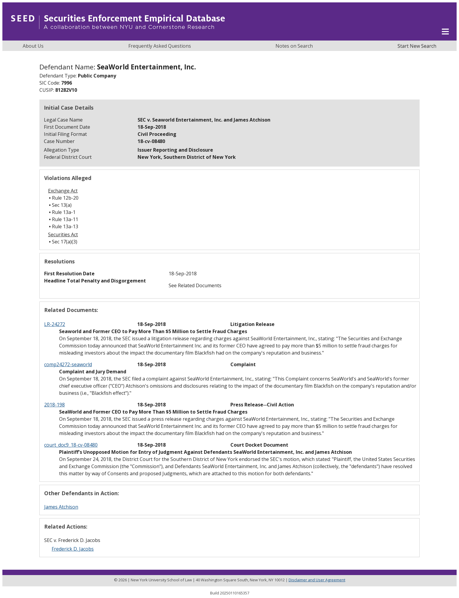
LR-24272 (54, 324)
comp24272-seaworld (68, 364)
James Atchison (61, 507)
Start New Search (417, 46)
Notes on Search (294, 46)
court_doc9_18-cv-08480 (71, 445)
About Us (33, 46)
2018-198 (54, 404)
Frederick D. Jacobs (73, 549)
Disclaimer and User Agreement (317, 580)
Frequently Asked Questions (159, 46)
